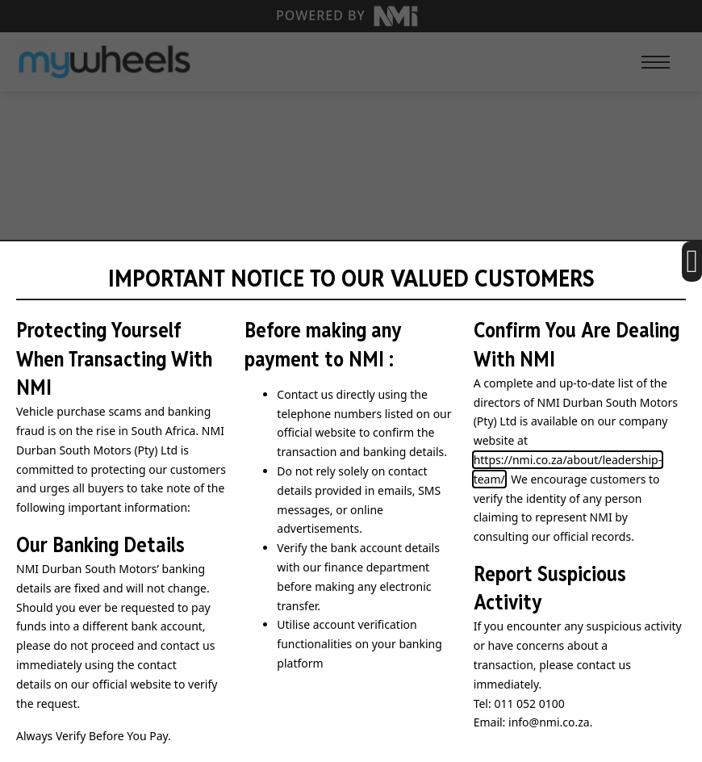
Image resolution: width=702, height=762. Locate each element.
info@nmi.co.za (549, 722)
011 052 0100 (529, 703)
